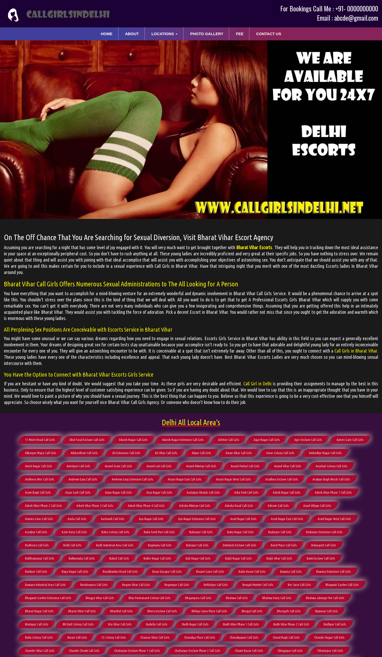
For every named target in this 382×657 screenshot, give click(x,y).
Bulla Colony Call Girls (39, 637)
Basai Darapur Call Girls (166, 571)
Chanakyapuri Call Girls (244, 637)
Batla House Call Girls (251, 571)
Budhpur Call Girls (335, 624)
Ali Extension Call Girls (126, 453)
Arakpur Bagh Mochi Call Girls (331, 479)
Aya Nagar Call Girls (151, 519)
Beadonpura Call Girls (93, 584)
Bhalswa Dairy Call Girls (276, 598)
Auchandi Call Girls (112, 519)
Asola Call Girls (77, 519)
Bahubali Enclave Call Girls (239, 545)
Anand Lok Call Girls (159, 466)
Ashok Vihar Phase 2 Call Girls (43, 505)
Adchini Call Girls (228, 439)
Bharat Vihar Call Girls (81, 611)
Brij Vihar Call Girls (119, 624)
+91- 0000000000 (356, 8)
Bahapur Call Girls (197, 545)
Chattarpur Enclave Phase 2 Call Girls (197, 650)
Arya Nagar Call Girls (159, 492)
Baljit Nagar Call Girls (238, 558)
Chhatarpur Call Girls (330, 650)
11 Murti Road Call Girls (40, 439)
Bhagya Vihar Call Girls (100, 598)
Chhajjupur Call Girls (290, 650)
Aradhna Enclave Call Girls (281, 479)
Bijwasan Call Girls (326, 611)
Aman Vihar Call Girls (239, 453)
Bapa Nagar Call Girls (75, 571)
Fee (239, 34)
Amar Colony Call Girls (280, 453)
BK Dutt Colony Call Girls (78, 624)
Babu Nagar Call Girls (240, 532)
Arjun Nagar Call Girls (118, 492)
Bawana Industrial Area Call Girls (45, 584)
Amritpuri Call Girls (78, 466)
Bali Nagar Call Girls (198, 558)
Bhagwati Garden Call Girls (342, 584)
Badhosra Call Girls (37, 545)
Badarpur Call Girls (279, 532)
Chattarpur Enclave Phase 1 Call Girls (137, 650)
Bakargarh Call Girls (323, 545)
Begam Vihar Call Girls (136, 584)
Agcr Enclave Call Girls (308, 439)
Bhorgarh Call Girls (288, 611)
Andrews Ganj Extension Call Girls (132, 479)
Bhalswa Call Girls (237, 598)
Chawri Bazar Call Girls (249, 650)
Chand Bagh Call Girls (286, 637)
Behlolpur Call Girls (216, 584)
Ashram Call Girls (278, 505)
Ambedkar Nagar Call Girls (325, 453)
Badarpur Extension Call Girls (324, 532)
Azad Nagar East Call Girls (287, 519)
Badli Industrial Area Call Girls (114, 545)
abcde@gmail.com (356, 17)
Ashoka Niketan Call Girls (194, 505)
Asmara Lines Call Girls (39, 519)
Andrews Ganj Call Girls (83, 479)
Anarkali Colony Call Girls (331, 466)
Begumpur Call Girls (176, 584)
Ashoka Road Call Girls (239, 505)
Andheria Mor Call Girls (39, 479)
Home (107, 34)
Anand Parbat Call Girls (245, 466)
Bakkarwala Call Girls (81, 558)
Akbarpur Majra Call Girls (40, 453)
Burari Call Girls (77, 637)
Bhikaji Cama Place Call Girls (209, 611)
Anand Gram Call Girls (118, 466)
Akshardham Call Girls (84, 453)
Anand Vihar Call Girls (287, 466)
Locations (165, 34)
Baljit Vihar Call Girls (279, 558)
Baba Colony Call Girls (115, 532)
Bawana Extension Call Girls (333, 571)
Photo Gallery (206, 34)
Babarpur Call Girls (200, 532)
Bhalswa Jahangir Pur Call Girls (325, 598)
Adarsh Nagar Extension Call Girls (182, 439)
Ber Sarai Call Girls (299, 584)
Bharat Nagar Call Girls (39, 611)
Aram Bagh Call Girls (38, 492)
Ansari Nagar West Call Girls (233, 479)
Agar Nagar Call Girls (267, 439)
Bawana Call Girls (290, 571)
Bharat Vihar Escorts (254, 247)
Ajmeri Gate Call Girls (350, 439)
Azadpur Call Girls (36, 532)
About (132, 34)
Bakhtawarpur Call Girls (39, 558)
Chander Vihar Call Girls (39, 650)
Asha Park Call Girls (246, 492)
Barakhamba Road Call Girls (120, 571)
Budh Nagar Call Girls (195, 624)
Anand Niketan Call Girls (201, 466)
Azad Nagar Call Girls (243, 519)
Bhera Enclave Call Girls (162, 611)
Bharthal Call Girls (121, 611)
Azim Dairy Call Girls (74, 532)
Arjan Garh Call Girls (77, 492)
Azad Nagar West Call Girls (334, 519)
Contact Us (268, 34)
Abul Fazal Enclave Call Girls (86, 439)
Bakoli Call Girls (119, 558)
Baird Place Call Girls (284, 545)
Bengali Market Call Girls (257, 584)
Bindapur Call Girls (36, 624)
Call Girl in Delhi (257, 383)
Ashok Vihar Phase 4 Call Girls (146, 505)
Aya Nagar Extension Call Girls (197, 519)
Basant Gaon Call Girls (210, 571)
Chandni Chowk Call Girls (84, 650)
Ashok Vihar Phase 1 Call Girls (333, 492)
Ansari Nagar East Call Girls (184, 479)
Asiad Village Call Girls (317, 505)
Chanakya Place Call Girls (199, 637)
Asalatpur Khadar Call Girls (203, 492)
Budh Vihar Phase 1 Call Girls (241, 624)
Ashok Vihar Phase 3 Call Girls (94, 505)
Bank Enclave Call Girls (321, 558)
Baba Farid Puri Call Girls (159, 532)
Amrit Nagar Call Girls (38, 466)
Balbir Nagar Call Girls (157, 558)
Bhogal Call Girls (252, 611)
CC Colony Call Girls (113, 637)
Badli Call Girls (72, 545)
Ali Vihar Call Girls (166, 453)
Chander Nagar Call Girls (329, 637)
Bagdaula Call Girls (159, 545)
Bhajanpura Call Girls (198, 598)
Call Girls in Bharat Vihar (356, 350)
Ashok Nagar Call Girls (286, 492)
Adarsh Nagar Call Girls (133, 439)
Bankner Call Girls (36, 571)
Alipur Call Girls (201, 453)
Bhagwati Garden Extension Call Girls (48, 598)
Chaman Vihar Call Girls (154, 637)
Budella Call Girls (156, 624)
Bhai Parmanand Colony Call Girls (149, 598)
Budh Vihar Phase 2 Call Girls (291, 624)
